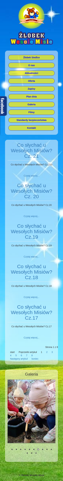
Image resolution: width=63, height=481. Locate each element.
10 (51, 450)
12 (31, 453)
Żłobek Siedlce (31, 57)
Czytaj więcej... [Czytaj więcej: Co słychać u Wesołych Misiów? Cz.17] (31, 337)
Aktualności (31, 73)
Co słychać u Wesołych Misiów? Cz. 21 (31, 150)
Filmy (31, 112)
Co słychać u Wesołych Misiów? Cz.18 (31, 272)
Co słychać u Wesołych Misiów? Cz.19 (31, 231)
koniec (35, 358)
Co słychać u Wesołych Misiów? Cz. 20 (31, 191)
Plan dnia (31, 96)
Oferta (31, 81)
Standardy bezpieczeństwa (31, 120)
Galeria (31, 104)
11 (27, 453)
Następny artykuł (19, 358)
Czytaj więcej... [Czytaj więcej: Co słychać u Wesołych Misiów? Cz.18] (31, 297)
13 (36, 453)
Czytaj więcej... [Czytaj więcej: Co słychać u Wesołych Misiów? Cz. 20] (31, 216)
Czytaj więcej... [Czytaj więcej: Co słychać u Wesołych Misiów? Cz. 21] (31, 175)
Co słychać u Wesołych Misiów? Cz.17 (31, 312)
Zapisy (31, 88)
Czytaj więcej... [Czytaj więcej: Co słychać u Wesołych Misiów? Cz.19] (31, 256)
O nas (31, 65)
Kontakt (31, 128)
